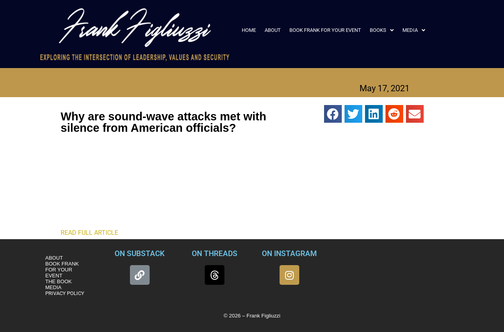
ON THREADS (214, 253)
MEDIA (413, 30)
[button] (381, 30)
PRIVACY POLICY (64, 293)
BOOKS (382, 30)
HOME (249, 30)
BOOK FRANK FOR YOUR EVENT (325, 30)
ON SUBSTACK (140, 253)
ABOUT (273, 30)
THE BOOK (58, 281)
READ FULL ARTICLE (89, 232)
